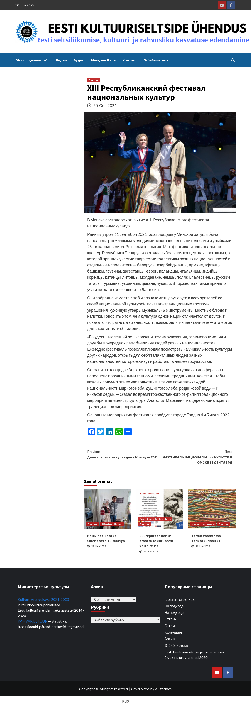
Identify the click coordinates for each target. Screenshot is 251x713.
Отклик (94, 80)
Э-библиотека (156, 60)
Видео (61, 60)
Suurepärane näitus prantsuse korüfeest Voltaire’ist (156, 540)
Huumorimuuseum (203, 524)
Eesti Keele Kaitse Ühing (155, 519)
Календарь (174, 632)
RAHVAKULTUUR (32, 621)
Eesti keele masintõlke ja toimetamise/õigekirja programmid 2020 (194, 654)
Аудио (79, 60)
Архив (170, 639)
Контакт (129, 60)
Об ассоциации (32, 60)
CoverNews (140, 688)
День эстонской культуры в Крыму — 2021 (123, 454)
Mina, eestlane (103, 60)
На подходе (174, 606)
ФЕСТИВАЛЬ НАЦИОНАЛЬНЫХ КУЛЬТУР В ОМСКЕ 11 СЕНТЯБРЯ (196, 457)
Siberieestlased (111, 524)
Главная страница (180, 599)
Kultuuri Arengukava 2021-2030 (43, 599)
